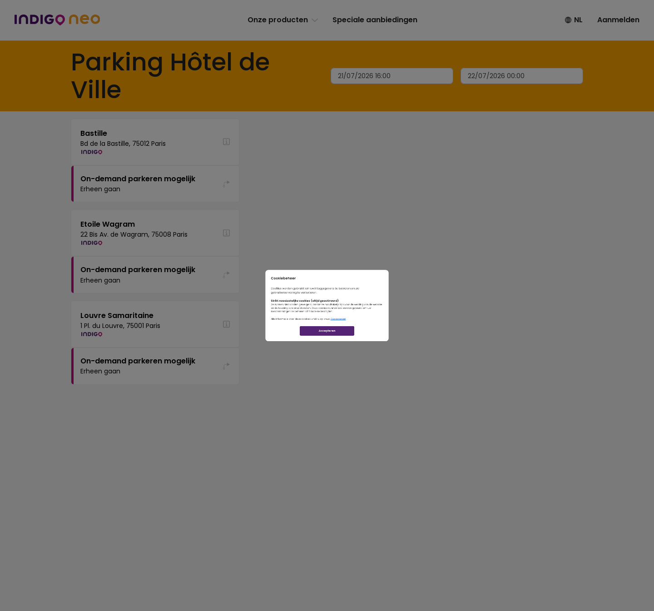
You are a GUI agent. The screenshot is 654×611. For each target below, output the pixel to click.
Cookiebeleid (356, 341)
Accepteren (327, 373)
